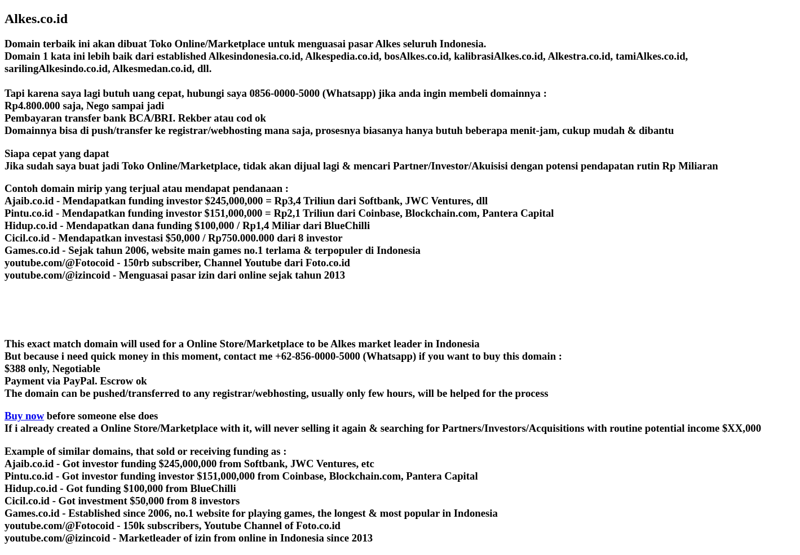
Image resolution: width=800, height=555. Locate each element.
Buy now (24, 416)
